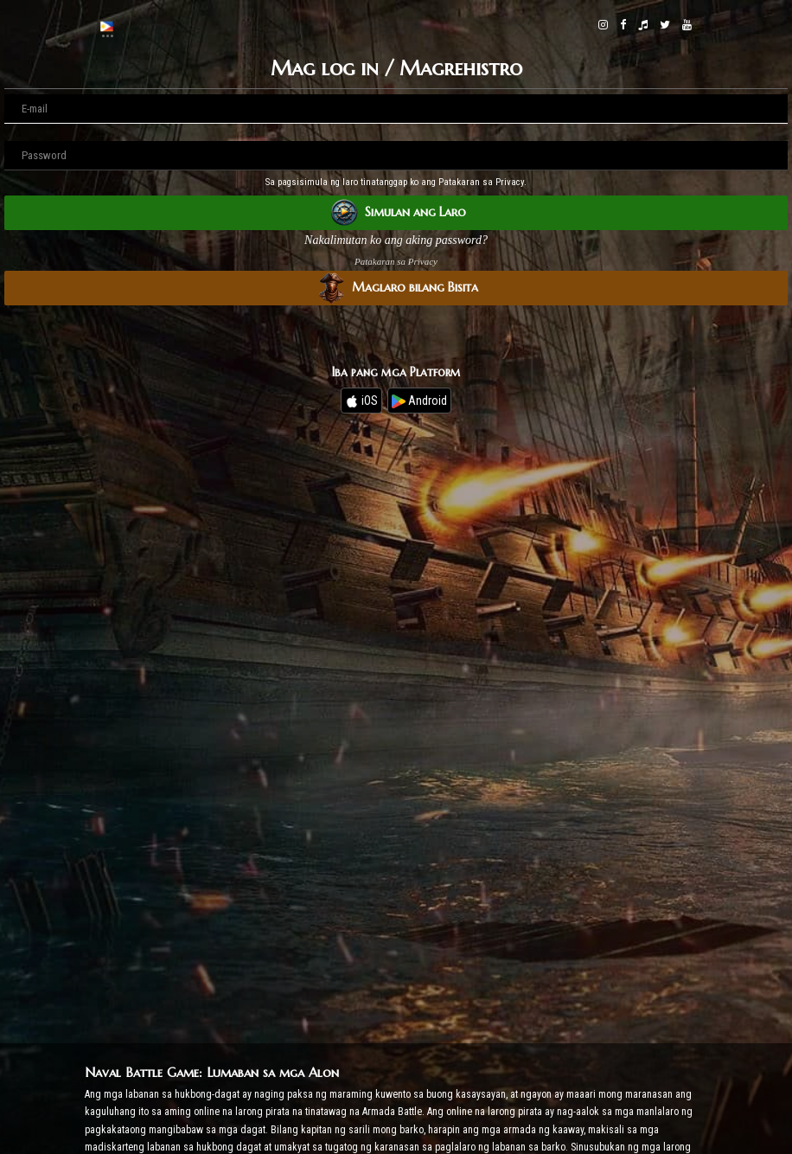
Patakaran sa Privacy (396, 261)
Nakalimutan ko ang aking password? (396, 240)
